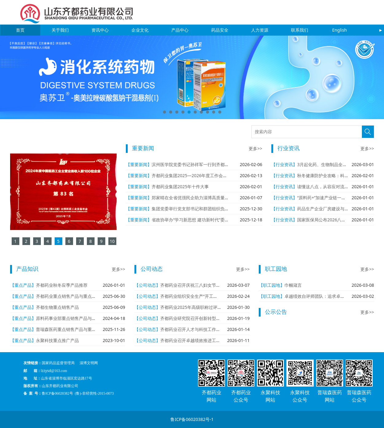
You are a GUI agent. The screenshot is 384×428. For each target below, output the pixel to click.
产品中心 (179, 30)
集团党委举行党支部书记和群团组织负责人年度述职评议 (205, 209)
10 (219, 112)
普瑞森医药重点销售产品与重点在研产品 (74, 329)
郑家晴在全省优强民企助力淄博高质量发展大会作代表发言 (207, 197)
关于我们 (60, 30)
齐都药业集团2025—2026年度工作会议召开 (194, 175)
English (339, 30)
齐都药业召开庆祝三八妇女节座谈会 (194, 285)
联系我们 (299, 30)
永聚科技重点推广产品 (57, 340)
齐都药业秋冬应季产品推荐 (61, 285)
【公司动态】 (147, 285)
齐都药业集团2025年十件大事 (180, 186)
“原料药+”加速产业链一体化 (323, 197)
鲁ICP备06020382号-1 (192, 419)
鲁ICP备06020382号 (80, 385)
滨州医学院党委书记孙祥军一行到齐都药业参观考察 (201, 164)
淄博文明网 (94, 371)
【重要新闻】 (139, 164)
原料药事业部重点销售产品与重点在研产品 (77, 318)
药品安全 (219, 30)
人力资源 (259, 30)
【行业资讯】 (284, 164)
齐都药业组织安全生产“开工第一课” (194, 296)
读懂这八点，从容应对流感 (323, 186)
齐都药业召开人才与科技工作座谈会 (194, 329)
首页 (20, 30)
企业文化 (140, 30)
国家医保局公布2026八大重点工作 (330, 220)
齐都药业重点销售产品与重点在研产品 (72, 296)
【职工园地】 (272, 285)
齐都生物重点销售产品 (57, 307)
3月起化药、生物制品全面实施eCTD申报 (336, 164)
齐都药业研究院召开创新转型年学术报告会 (201, 318)
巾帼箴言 (293, 285)
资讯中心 (100, 30)
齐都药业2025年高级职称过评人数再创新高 (201, 307)
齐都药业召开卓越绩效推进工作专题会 (196, 340)
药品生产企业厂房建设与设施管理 (329, 209)
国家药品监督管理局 (80, 371)
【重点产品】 (23, 285)
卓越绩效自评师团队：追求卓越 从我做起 (324, 296)
